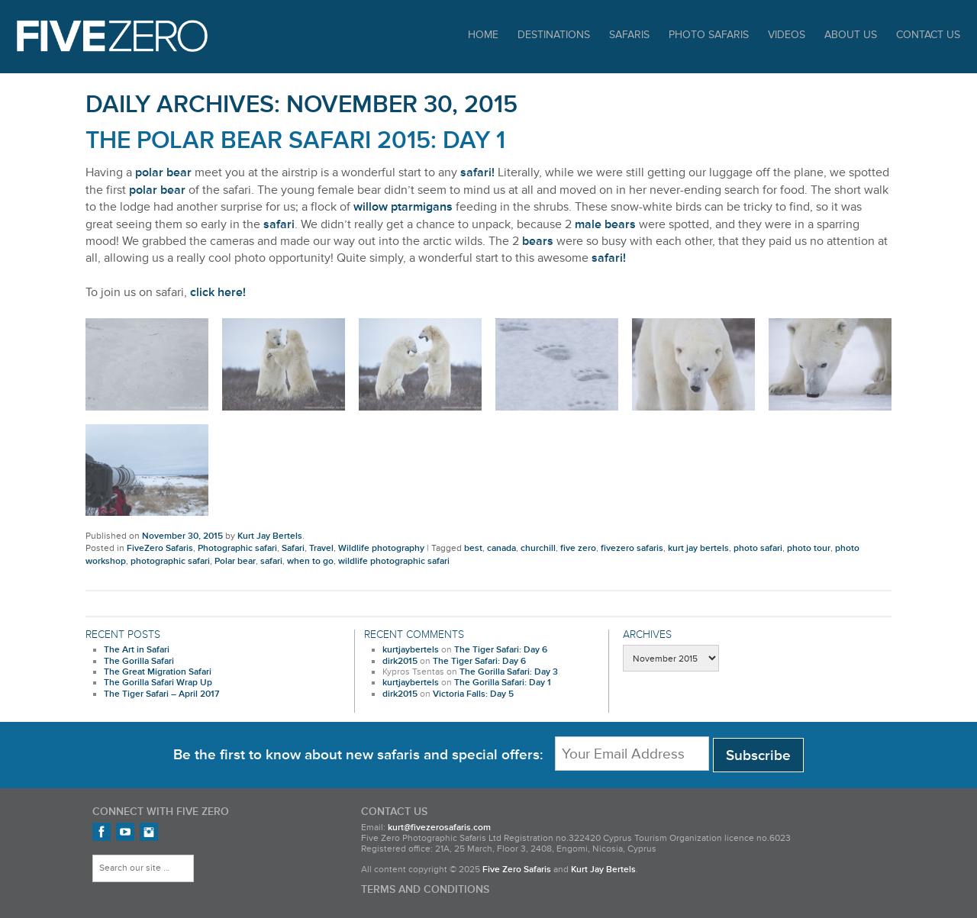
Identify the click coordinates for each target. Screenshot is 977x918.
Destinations (554, 34)
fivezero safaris (632, 548)
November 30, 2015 (182, 536)
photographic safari (170, 561)
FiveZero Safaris (160, 548)
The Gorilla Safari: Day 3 (508, 672)
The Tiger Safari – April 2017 (161, 694)
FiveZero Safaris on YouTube (125, 832)
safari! (477, 172)
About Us (850, 34)
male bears (605, 224)
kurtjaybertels (410, 649)
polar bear (163, 172)
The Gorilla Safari (139, 661)
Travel (321, 548)
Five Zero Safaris (112, 36)
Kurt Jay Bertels (269, 536)
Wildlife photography (381, 548)
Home (483, 34)
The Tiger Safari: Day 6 (500, 649)
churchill (538, 548)
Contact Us (928, 34)
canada (501, 548)
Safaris (629, 34)
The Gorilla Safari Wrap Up (158, 682)
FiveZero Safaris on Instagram (149, 832)
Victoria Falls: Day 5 (473, 694)
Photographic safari (237, 548)
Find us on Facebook (101, 832)
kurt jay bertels (698, 548)
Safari (293, 548)
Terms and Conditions (425, 890)
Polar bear (235, 561)
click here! (218, 292)
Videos (786, 34)
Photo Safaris (709, 34)
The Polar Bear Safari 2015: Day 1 (295, 141)
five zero (578, 548)
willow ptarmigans (403, 206)
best (473, 548)
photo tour (808, 548)
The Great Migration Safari (157, 672)
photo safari (758, 548)
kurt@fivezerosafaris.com (439, 827)
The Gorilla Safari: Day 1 (502, 682)
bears (537, 241)
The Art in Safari (136, 649)
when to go (310, 561)
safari (279, 224)
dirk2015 (400, 661)
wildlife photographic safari (394, 561)
